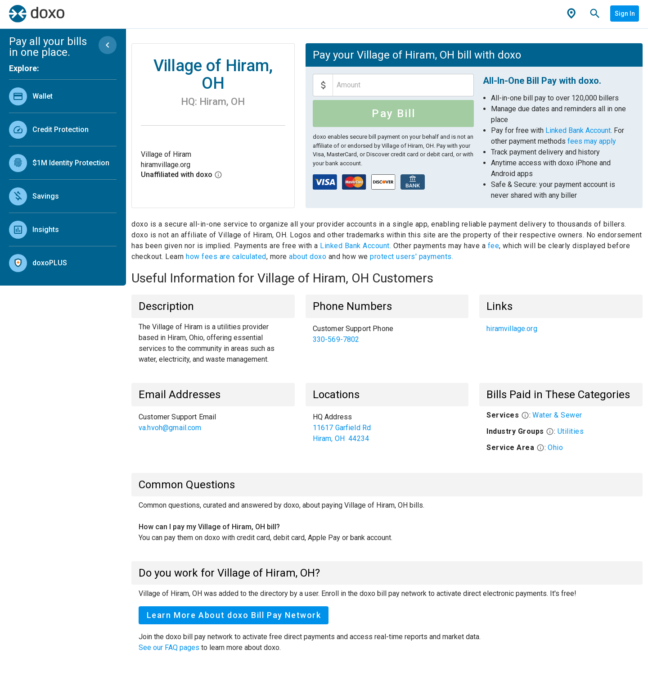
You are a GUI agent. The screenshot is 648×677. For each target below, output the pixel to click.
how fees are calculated (226, 256)
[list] (63, 177)
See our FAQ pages (170, 647)
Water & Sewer (557, 415)
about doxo (307, 256)
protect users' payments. (411, 256)
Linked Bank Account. (356, 245)
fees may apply (591, 141)
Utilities (571, 431)
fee (494, 245)
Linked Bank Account (578, 130)
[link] (63, 96)
